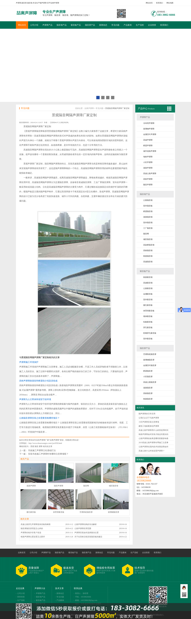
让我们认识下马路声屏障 (149, 418)
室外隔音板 (148, 206)
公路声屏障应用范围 (82, 528)
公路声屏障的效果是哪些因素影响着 (153, 438)
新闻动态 (103, 25)
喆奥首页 (21, 553)
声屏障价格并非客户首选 (31, 533)
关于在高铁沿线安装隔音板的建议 (88, 537)
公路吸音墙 (148, 288)
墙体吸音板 (148, 316)
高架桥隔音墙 (148, 245)
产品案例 (128, 25)
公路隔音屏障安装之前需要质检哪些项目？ (39, 418)
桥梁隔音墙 (148, 211)
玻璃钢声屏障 (148, 129)
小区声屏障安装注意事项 (149, 422)
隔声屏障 (38, 126)
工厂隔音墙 (148, 228)
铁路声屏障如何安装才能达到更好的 (153, 434)
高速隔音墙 (148, 262)
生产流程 (140, 25)
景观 (32, 446)
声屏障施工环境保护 (28, 362)
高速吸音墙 (148, 283)
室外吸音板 (148, 339)
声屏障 (33, 131)
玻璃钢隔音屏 (148, 360)
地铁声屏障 (148, 157)
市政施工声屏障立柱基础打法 (42, 450)
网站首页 (149, 3)
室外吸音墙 (148, 300)
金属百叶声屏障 (149, 134)
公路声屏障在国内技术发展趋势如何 (153, 447)
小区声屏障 (148, 162)
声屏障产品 (47, 25)
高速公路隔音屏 (149, 382)
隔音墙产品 (62, 25)
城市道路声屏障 (149, 151)
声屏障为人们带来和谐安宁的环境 (35, 399)
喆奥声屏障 (89, 108)
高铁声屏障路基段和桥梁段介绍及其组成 (38, 381)
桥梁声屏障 (148, 146)
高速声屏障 (148, 140)
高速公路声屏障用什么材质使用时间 (153, 430)
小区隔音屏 (148, 377)
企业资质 (152, 25)
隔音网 (146, 234)
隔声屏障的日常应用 (147, 414)
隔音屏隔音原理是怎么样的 (32, 528)
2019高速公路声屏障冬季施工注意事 (153, 443)
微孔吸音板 (148, 305)
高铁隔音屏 (148, 393)
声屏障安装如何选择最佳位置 (86, 533)
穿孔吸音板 (148, 328)
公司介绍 (34, 25)
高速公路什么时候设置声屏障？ (152, 451)
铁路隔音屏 (148, 399)
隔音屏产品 (90, 25)
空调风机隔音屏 (149, 354)
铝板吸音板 (148, 322)
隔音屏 (124, 154)
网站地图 (169, 3)
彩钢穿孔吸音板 (149, 333)
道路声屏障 (148, 168)
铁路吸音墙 (148, 277)
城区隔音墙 (148, 239)
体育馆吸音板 (148, 311)
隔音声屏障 (148, 185)
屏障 (40, 446)
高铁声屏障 (148, 179)
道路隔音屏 (148, 388)
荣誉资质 (21, 597)
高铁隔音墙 (148, 251)
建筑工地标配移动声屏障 (149, 426)
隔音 (36, 446)
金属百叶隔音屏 (149, 365)
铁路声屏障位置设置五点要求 (33, 537)
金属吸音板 (148, 294)
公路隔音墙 (148, 200)
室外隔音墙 (148, 223)
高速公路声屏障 (149, 174)
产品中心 (143, 108)
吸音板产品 (76, 25)
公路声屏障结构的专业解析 (85, 524)
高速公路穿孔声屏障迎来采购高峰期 (35, 524)
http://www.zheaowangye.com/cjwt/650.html (45, 443)
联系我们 (159, 3)
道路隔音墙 (148, 217)
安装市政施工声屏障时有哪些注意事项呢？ (48, 454)
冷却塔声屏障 (148, 123)
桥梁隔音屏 (148, 371)
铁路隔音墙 (148, 256)
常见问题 (115, 25)
